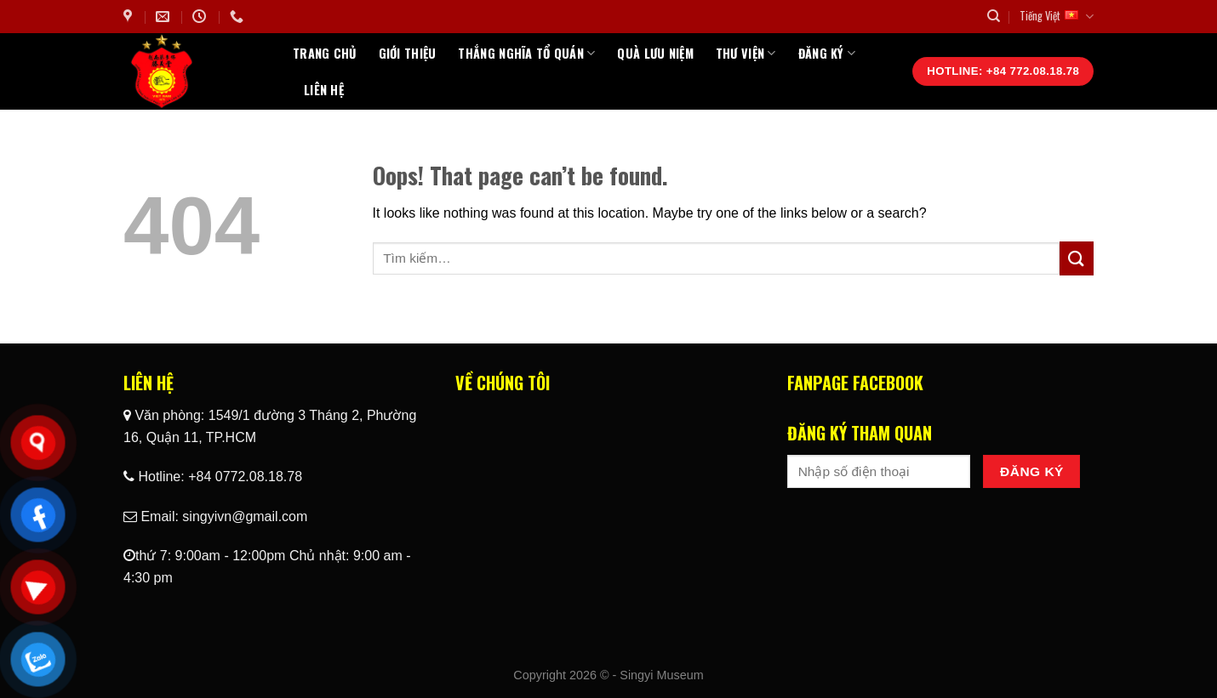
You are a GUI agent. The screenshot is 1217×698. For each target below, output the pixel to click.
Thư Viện (746, 53)
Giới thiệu (408, 53)
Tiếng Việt (1057, 16)
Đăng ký (827, 53)
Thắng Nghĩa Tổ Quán (526, 53)
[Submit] (1077, 258)
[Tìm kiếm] (993, 16)
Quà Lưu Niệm (655, 53)
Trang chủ (325, 53)
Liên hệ (324, 90)
